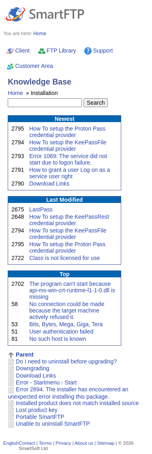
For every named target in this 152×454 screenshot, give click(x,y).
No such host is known (57, 339)
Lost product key (37, 410)
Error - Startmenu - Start (46, 382)
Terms (45, 443)
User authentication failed (61, 331)
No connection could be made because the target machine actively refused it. (66, 310)
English (11, 443)
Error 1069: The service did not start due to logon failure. (68, 159)
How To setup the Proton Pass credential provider (67, 131)
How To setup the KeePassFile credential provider (67, 145)
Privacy (63, 443)
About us (84, 443)
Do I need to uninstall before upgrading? (66, 361)
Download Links (49, 183)
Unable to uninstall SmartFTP (53, 423)
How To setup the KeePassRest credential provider (69, 219)
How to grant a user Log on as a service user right (69, 173)
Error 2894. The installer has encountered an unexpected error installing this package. (68, 392)
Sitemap (106, 443)
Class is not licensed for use (64, 258)
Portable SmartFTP (40, 417)
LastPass (41, 209)
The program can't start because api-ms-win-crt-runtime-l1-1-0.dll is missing (72, 290)
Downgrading (32, 368)
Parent (25, 354)
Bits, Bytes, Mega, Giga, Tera (66, 324)
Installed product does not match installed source (77, 403)
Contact (27, 443)
